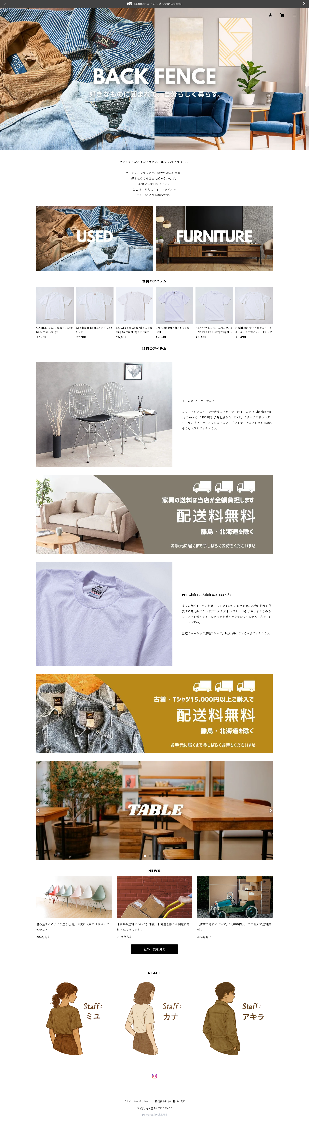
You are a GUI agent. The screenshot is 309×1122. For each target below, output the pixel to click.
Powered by (154, 1114)
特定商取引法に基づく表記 (170, 1101)
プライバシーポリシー (136, 1101)
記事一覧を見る (154, 949)
